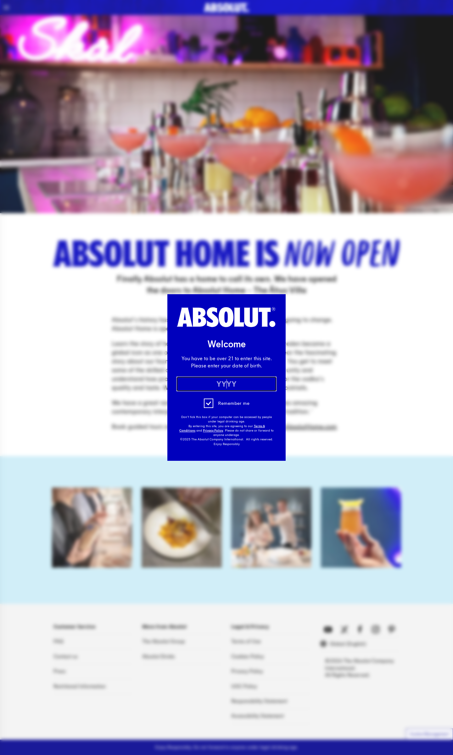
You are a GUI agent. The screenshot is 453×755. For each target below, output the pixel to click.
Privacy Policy (213, 431)
